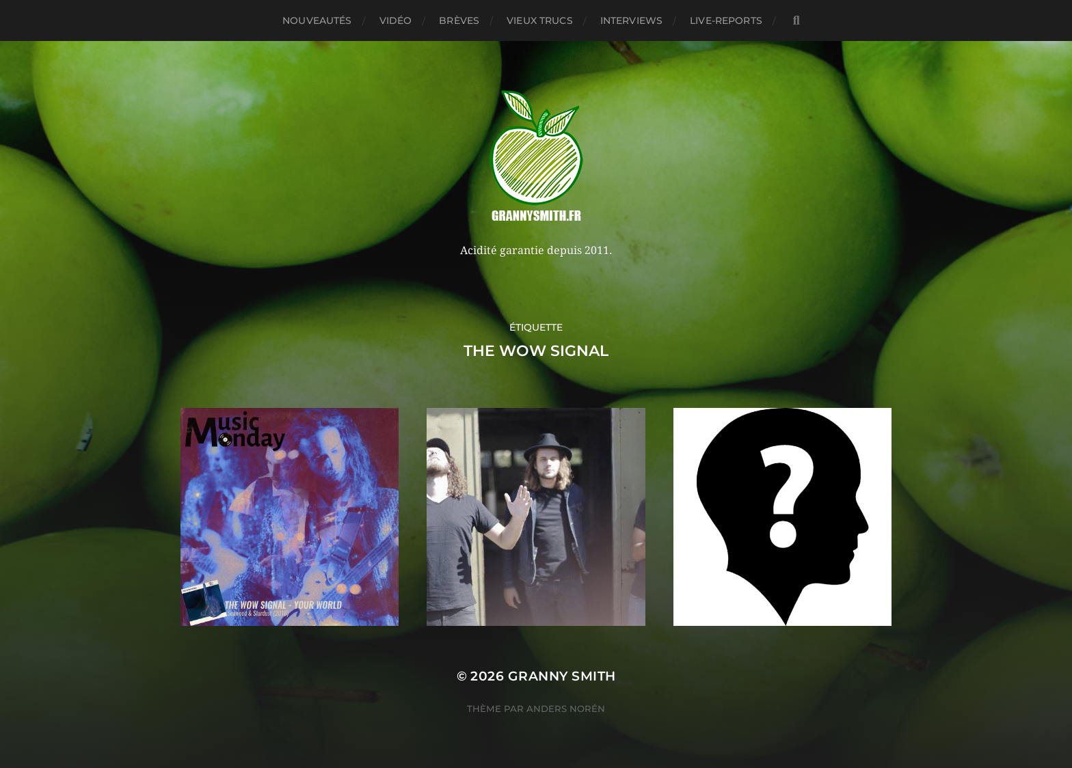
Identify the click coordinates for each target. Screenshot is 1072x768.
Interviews (631, 20)
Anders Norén (565, 708)
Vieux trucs (540, 20)
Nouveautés (316, 20)
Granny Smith (562, 676)
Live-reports (726, 20)
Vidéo (395, 20)
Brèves (459, 20)
